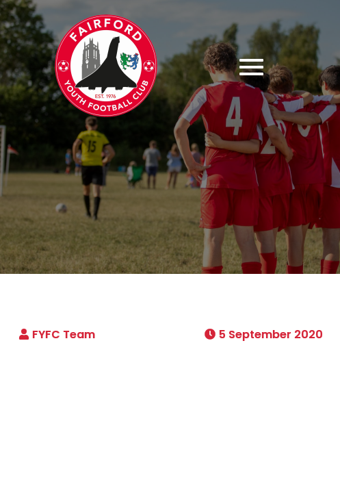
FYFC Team (63, 334)
